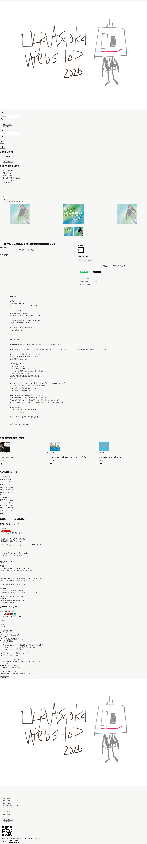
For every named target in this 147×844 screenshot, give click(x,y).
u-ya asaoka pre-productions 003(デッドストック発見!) (68, 457)
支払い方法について (9, 803)
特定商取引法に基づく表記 (11, 178)
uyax (20, 417)
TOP (4, 197)
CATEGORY (7, 124)
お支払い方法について (10, 175)
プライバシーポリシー (10, 180)
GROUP (6, 127)
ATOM (9, 811)
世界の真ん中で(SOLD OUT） (10, 457)
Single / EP (6, 199)
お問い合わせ (7, 182)
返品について (7, 173)
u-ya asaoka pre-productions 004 (13, 201)
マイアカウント (8, 156)
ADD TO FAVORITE (86, 261)
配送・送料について (9, 170)
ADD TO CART (83, 256)
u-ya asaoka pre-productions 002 (110, 457)
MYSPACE (25, 424)
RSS (4, 811)
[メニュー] (1, 114)
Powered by (14, 841)
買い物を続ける (85, 284)
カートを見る (7, 161)
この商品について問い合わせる (112, 266)
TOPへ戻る (4, 678)
